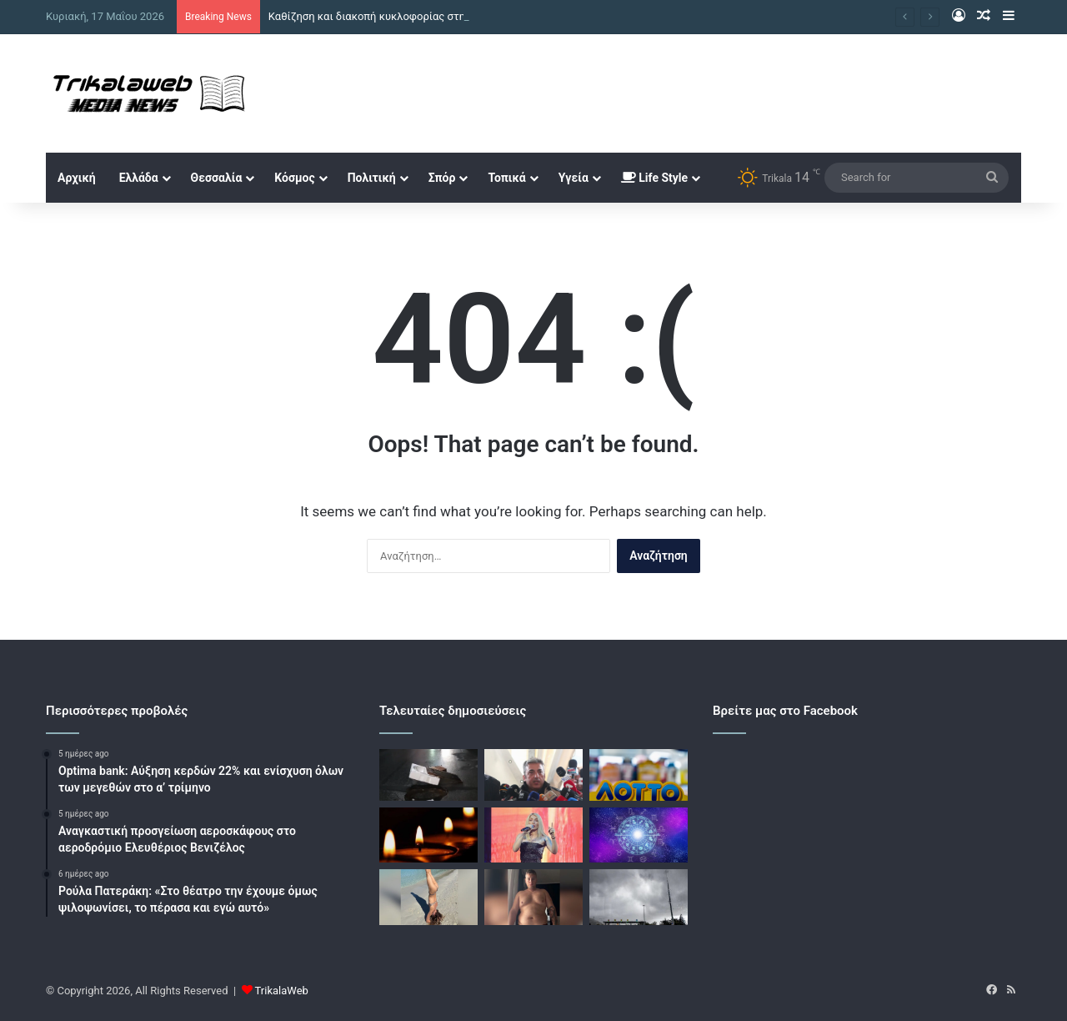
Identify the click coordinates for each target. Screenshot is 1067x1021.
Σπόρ (442, 177)
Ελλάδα (138, 177)
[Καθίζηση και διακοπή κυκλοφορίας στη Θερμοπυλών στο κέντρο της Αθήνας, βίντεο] (428, 775)
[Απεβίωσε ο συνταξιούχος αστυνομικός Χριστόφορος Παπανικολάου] (428, 835)
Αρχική (77, 177)
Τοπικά (506, 177)
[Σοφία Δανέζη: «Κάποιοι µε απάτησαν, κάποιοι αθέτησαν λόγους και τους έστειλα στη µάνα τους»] (533, 835)
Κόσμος (294, 177)
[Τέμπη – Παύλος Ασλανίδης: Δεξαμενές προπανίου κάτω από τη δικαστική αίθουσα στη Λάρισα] (533, 775)
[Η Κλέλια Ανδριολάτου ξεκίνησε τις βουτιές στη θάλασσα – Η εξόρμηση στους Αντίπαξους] (428, 897)
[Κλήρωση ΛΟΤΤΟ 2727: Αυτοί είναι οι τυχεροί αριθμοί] (638, 775)
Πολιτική (372, 177)
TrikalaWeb (281, 990)
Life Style (654, 177)
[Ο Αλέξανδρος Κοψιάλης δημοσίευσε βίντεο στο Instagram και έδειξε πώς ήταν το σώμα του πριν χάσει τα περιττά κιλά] (533, 897)
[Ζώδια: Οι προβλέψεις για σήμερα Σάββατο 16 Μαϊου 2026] (638, 835)
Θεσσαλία (217, 177)
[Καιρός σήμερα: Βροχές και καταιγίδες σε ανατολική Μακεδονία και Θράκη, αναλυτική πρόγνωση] (638, 897)
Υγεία (574, 177)
